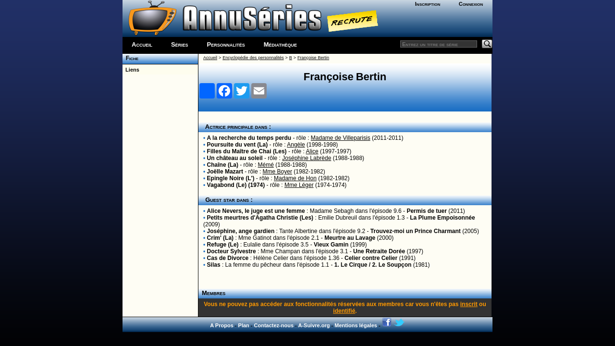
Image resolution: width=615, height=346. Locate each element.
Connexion (471, 4)
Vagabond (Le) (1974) (236, 185)
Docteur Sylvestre (231, 251)
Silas (214, 264)
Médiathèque (280, 44)
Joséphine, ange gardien (241, 231)
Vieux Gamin (331, 244)
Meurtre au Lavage (349, 238)
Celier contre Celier (370, 258)
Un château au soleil (235, 158)
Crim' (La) (220, 238)
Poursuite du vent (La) (237, 144)
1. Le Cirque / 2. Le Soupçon (373, 264)
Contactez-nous (274, 325)
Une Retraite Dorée (379, 251)
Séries (179, 44)
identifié (344, 311)
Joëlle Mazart (225, 171)
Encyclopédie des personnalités (252, 57)
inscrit (469, 304)
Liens (131, 70)
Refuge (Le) (223, 244)
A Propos (222, 325)
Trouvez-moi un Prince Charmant (415, 231)
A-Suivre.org (314, 325)
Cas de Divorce (228, 258)
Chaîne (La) (222, 164)
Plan (243, 325)
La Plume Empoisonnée (442, 217)
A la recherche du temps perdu (249, 138)
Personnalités (226, 44)
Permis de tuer (426, 211)
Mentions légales (355, 325)
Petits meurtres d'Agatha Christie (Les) (260, 217)
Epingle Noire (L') (231, 178)
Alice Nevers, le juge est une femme (256, 211)
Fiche (130, 58)
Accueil (142, 44)
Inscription (427, 4)
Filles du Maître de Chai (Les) (247, 151)
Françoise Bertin (313, 57)
